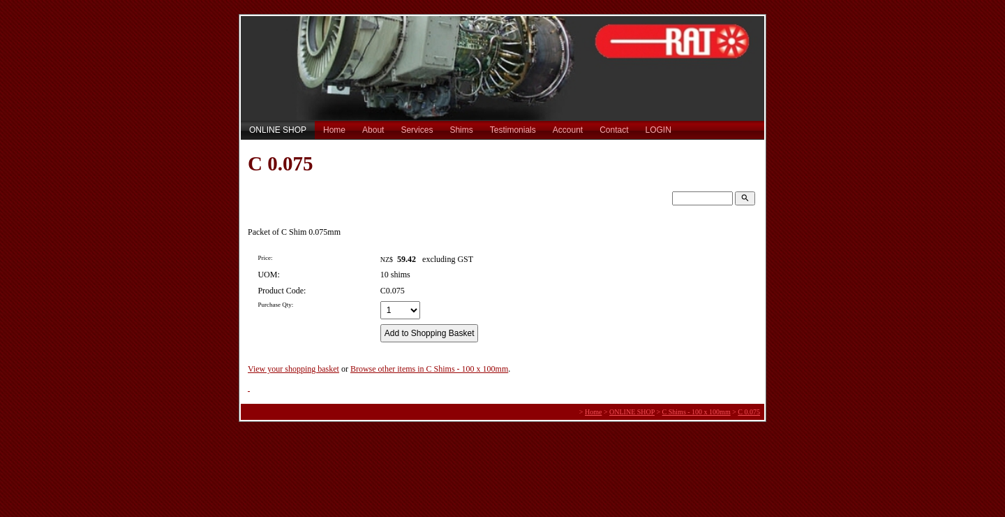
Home (334, 130)
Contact (614, 130)
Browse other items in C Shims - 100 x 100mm (429, 369)
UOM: (268, 274)
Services (417, 130)
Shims (460, 130)
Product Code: (282, 291)
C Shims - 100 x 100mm (696, 412)
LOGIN (658, 130)
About (373, 130)
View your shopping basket (293, 369)
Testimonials (513, 130)
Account (568, 130)
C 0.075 (749, 412)
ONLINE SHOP (277, 130)
